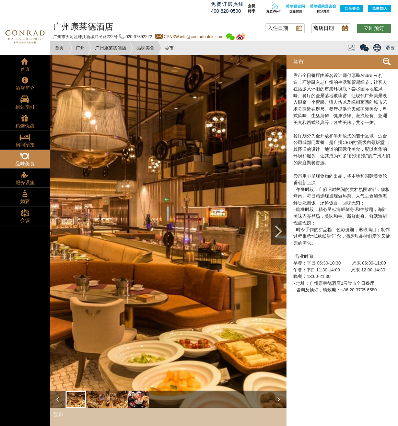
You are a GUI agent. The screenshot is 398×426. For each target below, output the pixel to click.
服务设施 (25, 182)
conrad (25, 36)
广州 (80, 48)
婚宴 (25, 201)
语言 (390, 47)
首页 (59, 48)
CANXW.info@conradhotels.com (193, 36)
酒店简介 (25, 88)
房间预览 (25, 144)
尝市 (298, 62)
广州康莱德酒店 (110, 48)
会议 (25, 220)
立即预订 (374, 28)
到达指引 (25, 107)
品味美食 (145, 48)
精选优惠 (25, 125)
